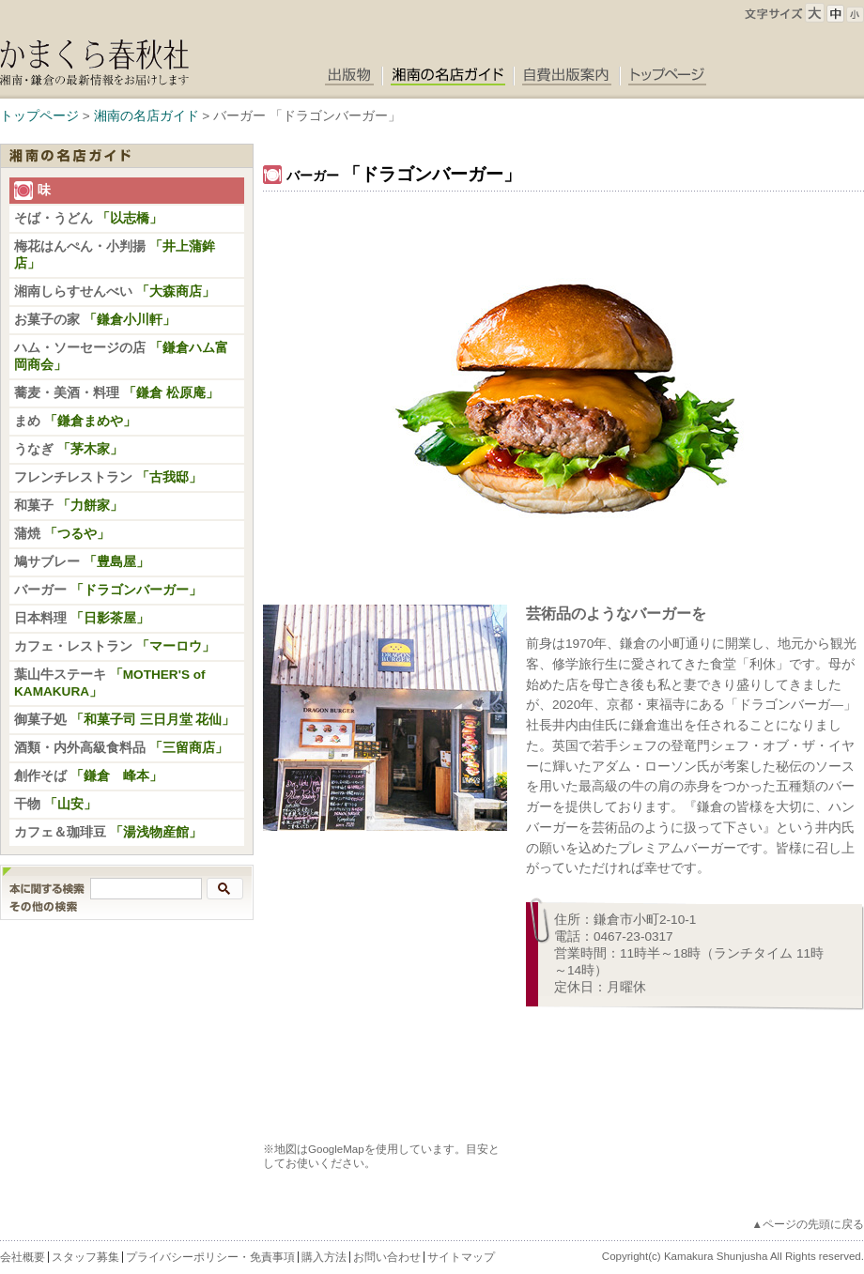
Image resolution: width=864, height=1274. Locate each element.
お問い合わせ (387, 1257)
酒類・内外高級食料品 (127, 748)
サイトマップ (461, 1257)
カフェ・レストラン (114, 646)
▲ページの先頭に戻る (808, 1224)
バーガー (108, 590)
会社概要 (22, 1257)
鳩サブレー (81, 562)
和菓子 (68, 506)
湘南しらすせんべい (114, 291)
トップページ (39, 116)
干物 (55, 804)
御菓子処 (124, 720)
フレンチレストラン (108, 477)
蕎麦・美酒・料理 (116, 393)
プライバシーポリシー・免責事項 (210, 1257)
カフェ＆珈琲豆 (108, 832)
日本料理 (81, 618)
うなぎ (68, 449)
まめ (75, 421)
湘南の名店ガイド (146, 116)
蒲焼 (62, 534)
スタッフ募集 (85, 1257)
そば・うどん (88, 218)
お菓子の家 (95, 320)
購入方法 (324, 1257)
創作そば (88, 776)
